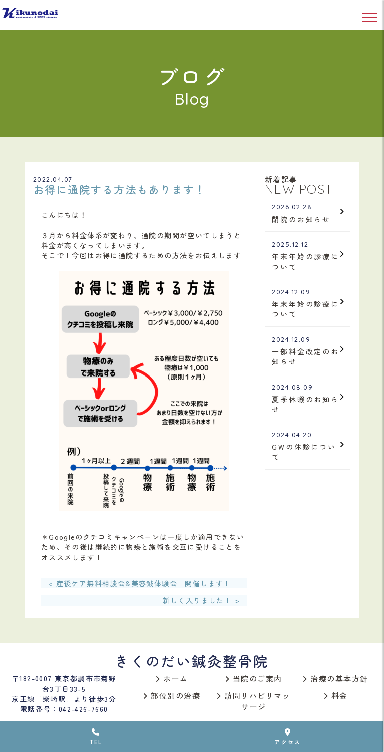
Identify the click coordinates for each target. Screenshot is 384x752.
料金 (336, 695)
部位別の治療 (172, 695)
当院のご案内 (254, 678)
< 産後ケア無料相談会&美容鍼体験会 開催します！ (140, 583)
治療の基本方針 (335, 678)
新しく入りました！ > (201, 600)
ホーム (172, 678)
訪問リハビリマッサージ (253, 701)
